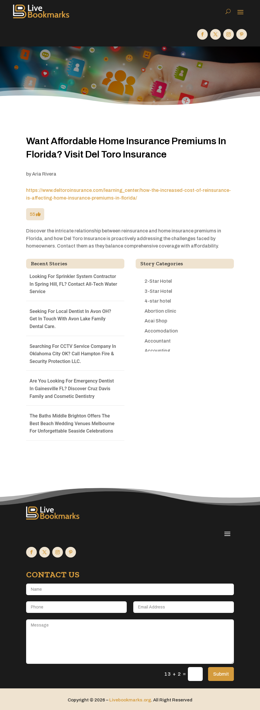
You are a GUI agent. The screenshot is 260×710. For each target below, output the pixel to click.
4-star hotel (158, 300)
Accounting (157, 350)
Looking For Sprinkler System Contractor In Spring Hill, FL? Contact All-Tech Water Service (73, 284)
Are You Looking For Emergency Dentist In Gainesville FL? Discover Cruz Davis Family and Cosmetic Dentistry (72, 388)
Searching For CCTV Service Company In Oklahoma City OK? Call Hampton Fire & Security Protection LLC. (73, 353)
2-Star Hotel (158, 281)
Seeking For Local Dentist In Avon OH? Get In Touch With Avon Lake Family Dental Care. (70, 319)
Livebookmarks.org (130, 700)
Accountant (158, 340)
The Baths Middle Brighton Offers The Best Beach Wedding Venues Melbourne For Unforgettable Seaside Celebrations (72, 423)
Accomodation (161, 330)
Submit (221, 674)
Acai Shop (156, 320)
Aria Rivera (44, 173)
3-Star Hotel (158, 291)
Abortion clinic (160, 311)
